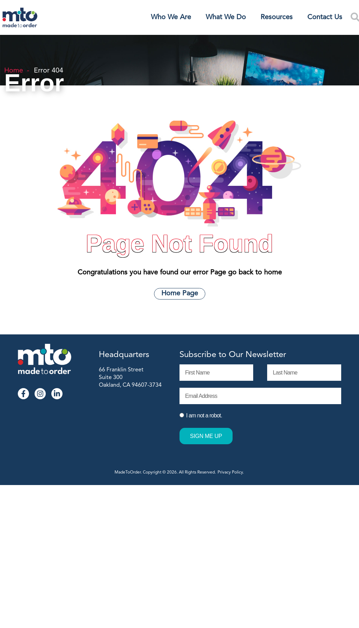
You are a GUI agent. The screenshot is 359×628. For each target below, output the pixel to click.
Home (13, 70)
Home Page (179, 293)
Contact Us (324, 17)
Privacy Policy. (231, 472)
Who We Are (171, 17)
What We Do (226, 17)
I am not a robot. (204, 415)
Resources (277, 17)
